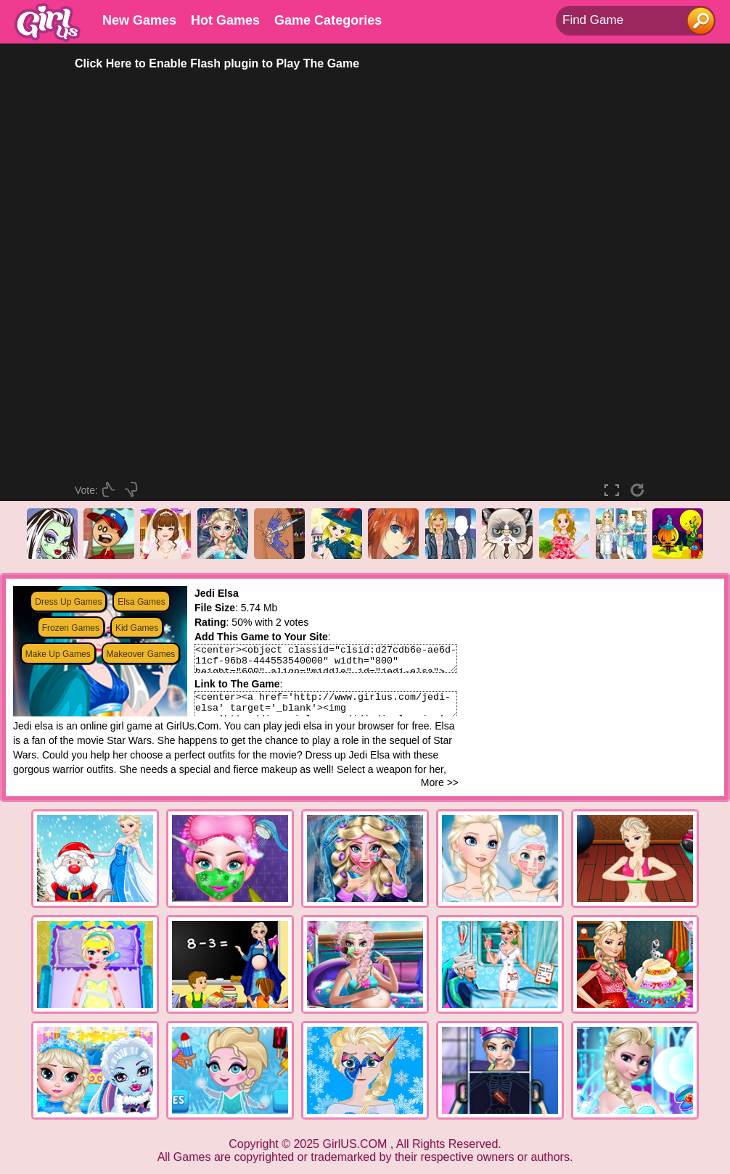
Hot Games (225, 20)
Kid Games (136, 628)
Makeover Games (141, 654)
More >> (440, 782)
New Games (139, 20)
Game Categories (328, 20)
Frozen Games (70, 628)
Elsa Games (141, 602)
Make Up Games (58, 654)
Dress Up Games (68, 602)
